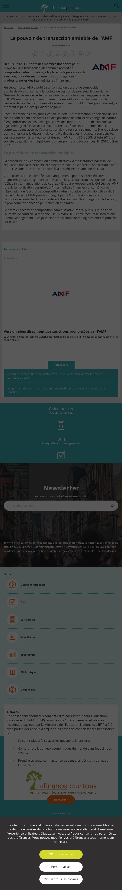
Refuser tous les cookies (61, 879)
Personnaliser (61, 867)
